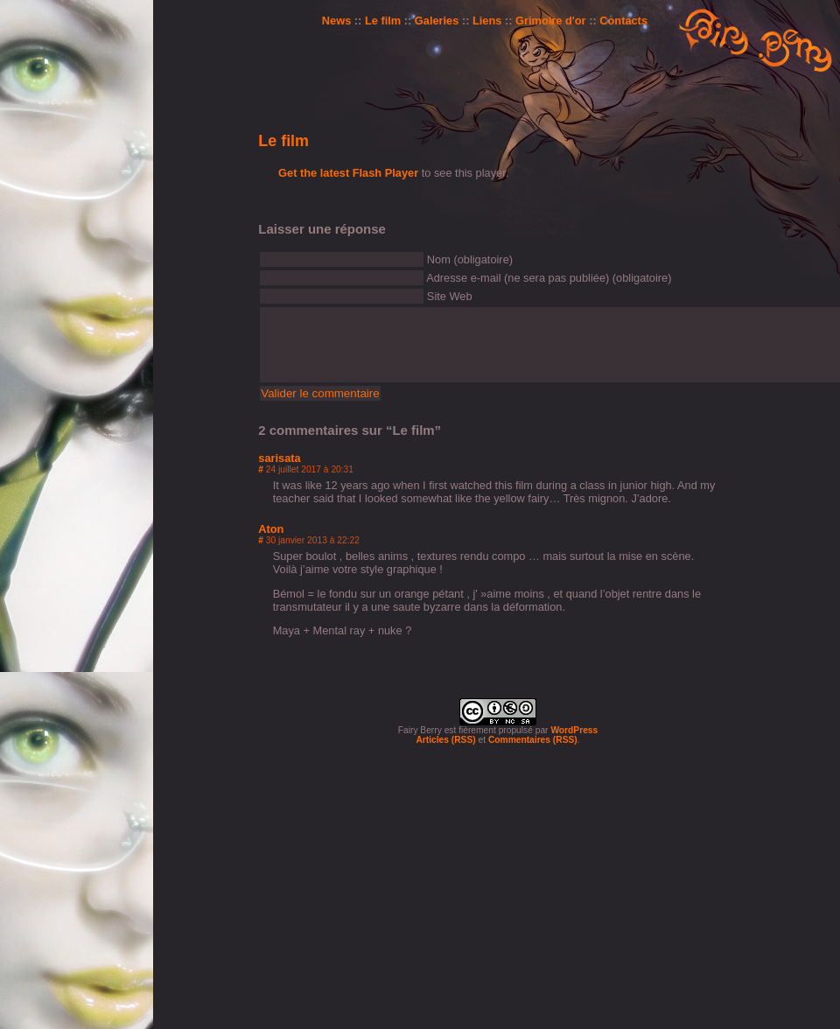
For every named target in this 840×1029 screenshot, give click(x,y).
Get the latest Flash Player (348, 172)
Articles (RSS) (445, 740)
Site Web (449, 296)
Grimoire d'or (550, 20)
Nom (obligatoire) (470, 259)
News (336, 20)
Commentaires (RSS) (533, 740)
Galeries (437, 20)
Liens (486, 20)
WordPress (574, 730)
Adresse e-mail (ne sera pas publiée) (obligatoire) (548, 277)
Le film (383, 20)
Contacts (623, 20)
